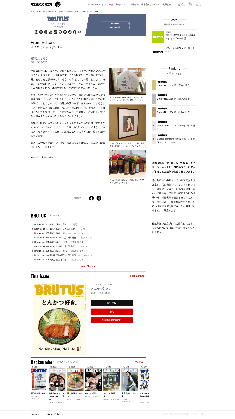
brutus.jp (119, 23)
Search (199, 3)
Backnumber (138, 277)
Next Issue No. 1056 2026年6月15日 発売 (63, 238)
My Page (181, 3)
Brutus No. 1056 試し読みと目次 (55, 225)
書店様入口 (167, 4)
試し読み (111, 304)
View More (88, 267)
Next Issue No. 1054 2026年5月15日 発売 (63, 256)
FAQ (190, 3)
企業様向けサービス (150, 4)
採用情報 (134, 4)
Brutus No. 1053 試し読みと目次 (58, 252)
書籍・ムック (122, 4)
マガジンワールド (46, 4)
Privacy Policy (53, 415)
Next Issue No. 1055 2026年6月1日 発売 (62, 247)
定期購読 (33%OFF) (111, 321)
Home (44, 11)
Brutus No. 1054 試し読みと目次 (58, 243)
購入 (112, 313)
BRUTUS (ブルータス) (57, 11)
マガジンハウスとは (97, 4)
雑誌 (111, 4)
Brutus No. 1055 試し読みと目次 (58, 234)
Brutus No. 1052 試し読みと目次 (58, 260)
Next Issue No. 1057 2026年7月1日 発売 (59, 230)
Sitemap (35, 415)
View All (140, 363)
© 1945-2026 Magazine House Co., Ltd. (180, 415)
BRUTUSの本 (118, 29)
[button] (143, 384)
